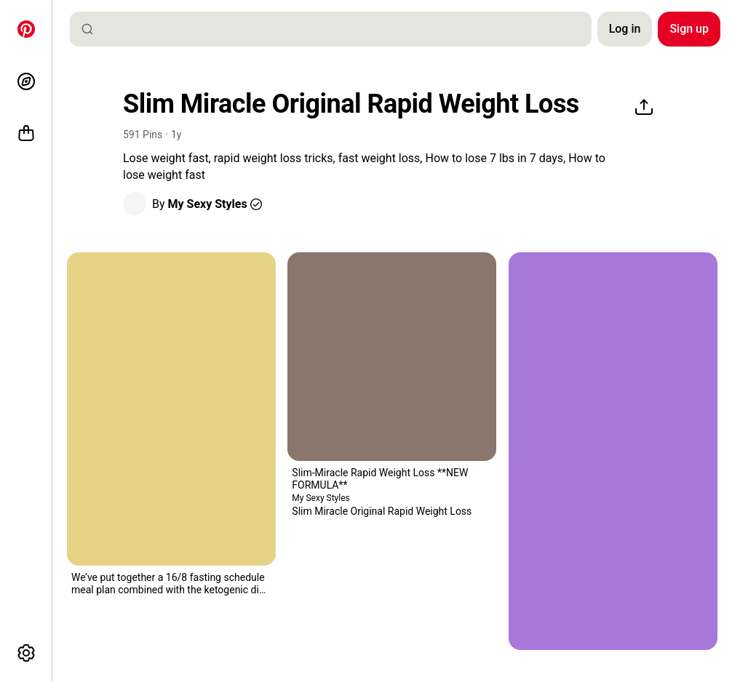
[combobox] (336, 29)
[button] (134, 203)
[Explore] (26, 81)
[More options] (26, 652)
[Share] (643, 107)
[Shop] (26, 133)
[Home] (26, 29)
